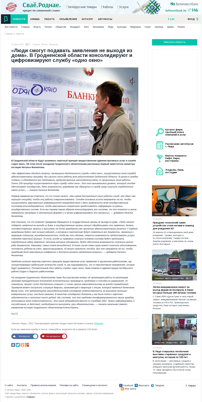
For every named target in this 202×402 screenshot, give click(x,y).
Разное (181, 27)
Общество (61, 27)
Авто (86, 27)
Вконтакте (142, 385)
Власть (37, 27)
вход (193, 19)
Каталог (87, 19)
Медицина (135, 27)
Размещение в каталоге (94, 385)
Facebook (126, 385)
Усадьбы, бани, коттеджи (174, 171)
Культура (121, 27)
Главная (9, 34)
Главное (25, 27)
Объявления (68, 19)
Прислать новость (175, 42)
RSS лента (128, 389)
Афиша (35, 19)
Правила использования (43, 385)
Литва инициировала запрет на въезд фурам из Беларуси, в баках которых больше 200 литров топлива (174, 290)
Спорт (148, 27)
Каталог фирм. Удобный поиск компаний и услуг (175, 132)
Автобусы (105, 19)
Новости (19, 19)
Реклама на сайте (69, 385)
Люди (110, 27)
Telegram (98, 323)
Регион (48, 27)
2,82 (171, 19)
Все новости (11, 27)
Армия (170, 27)
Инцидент (75, 27)
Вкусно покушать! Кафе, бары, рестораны (176, 158)
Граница (159, 27)
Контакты (22, 385)
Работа (49, 19)
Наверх (190, 385)
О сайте (9, 385)
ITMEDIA (31, 397)
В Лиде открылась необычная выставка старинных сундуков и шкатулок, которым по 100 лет (172, 354)
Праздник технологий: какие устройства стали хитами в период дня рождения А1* (173, 225)
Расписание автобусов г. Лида (179, 145)
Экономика (98, 27)
